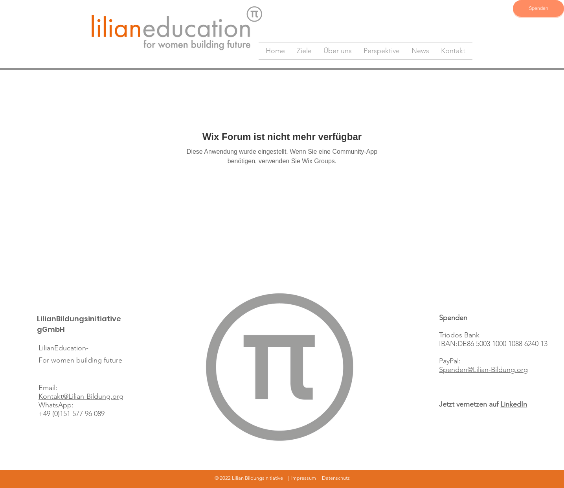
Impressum (303, 478)
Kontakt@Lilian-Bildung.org (81, 396)
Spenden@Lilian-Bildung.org (483, 369)
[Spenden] (538, 8)
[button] (304, 50)
